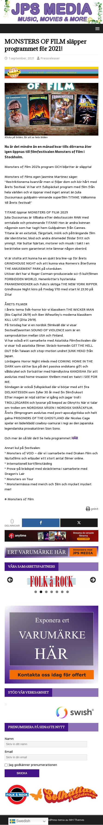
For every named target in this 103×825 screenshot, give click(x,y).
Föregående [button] (10, 580)
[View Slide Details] (51, 581)
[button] (96, 28)
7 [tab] (67, 592)
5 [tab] (57, 592)
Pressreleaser (50, 58)
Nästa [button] (92, 580)
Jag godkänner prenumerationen (31, 764)
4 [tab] (51, 592)
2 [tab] (41, 592)
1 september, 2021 (21, 58)
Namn (9, 738)
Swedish (20, 821)
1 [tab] (35, 592)
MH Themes (76, 820)
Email (9, 751)
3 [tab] (46, 592)
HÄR (75, 438)
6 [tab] (62, 592)
